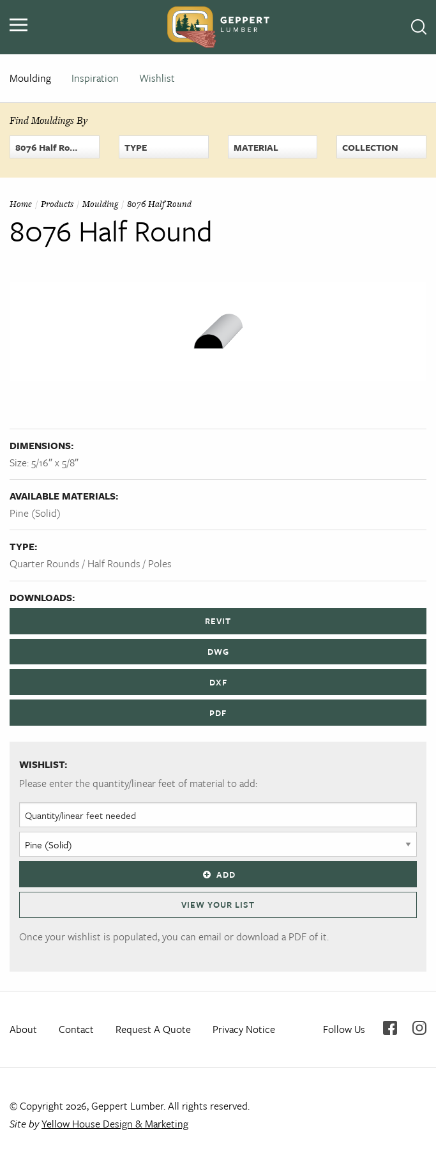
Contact (76, 1029)
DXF (218, 682)
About (23, 1029)
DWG (218, 651)
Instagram (419, 1028)
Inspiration (95, 78)
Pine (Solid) (35, 513)
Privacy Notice (244, 1029)
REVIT (218, 621)
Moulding (30, 78)
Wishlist (157, 78)
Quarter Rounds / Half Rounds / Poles (91, 563)
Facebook (390, 1028)
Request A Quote (153, 1029)
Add (217, 874)
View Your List (218, 904)
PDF (218, 713)
